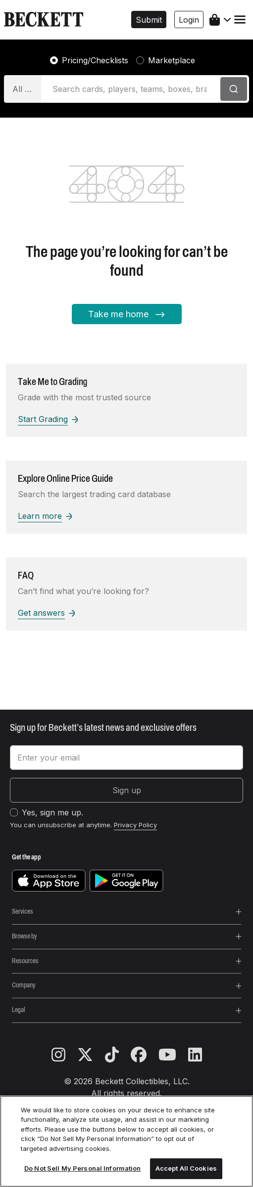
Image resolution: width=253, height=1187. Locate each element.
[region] (126, 1141)
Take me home (126, 314)
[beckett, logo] (43, 20)
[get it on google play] (126, 880)
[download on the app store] (49, 880)
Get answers (46, 613)
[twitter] (91, 1055)
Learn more (45, 516)
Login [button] (189, 20)
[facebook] (144, 1055)
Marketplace (171, 60)
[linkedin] (195, 1055)
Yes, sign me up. (52, 812)
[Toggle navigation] (240, 19)
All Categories (26, 89)
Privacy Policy (135, 825)
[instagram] (64, 1055)
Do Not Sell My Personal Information (82, 1168)
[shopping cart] (220, 20)
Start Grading (48, 419)
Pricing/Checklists (95, 60)
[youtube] (173, 1055)
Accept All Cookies (186, 1168)
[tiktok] (118, 1055)
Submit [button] (149, 20)
